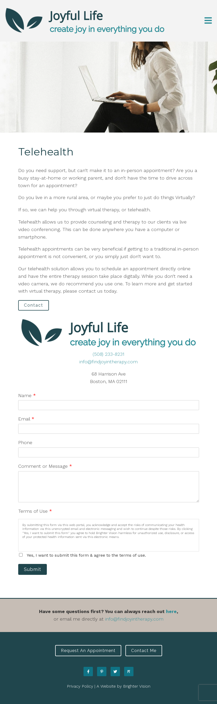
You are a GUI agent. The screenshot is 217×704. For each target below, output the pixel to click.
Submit (32, 569)
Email (26, 419)
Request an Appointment (88, 650)
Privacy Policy (80, 686)
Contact (33, 305)
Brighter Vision (136, 686)
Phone (25, 442)
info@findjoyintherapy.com (108, 361)
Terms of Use (35, 511)
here (171, 611)
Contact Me (143, 650)
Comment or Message (45, 466)
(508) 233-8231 (108, 354)
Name (27, 395)
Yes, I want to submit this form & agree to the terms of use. (86, 555)
